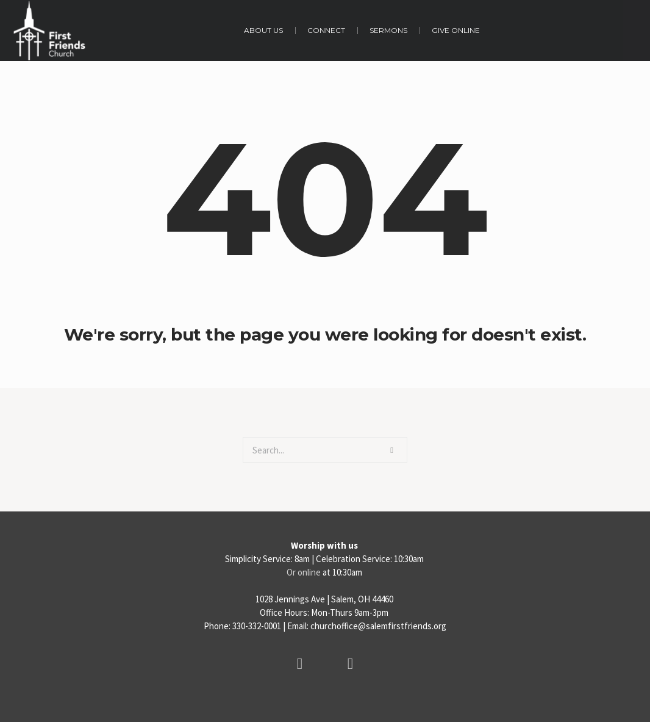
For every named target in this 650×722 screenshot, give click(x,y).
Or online (304, 572)
